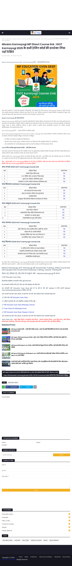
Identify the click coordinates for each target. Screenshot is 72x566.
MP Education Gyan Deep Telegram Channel (19, 312)
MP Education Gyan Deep (19, 297)
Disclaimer (57, 557)
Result (36, 527)
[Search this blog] (27, 454)
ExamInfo (36, 517)
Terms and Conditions (45, 557)
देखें (64, 173)
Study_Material (36, 531)
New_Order (36, 521)
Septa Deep (6, 55)
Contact (4, 445)
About (38, 442)
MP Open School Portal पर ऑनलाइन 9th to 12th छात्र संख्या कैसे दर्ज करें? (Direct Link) (30, 372)
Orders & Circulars (36, 524)
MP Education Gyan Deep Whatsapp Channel (19, 305)
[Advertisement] (36, 15)
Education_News (11, 39)
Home (3, 39)
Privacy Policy (66, 557)
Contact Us (33, 557)
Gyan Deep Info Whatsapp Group (15, 308)
